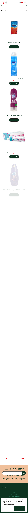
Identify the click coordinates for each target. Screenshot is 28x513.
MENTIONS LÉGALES (14, 494)
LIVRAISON (14, 492)
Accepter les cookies (19, 508)
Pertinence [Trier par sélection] (14, 10)
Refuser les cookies (8, 508)
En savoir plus (11, 504)
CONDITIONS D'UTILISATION (14, 496)
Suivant (23, 458)
